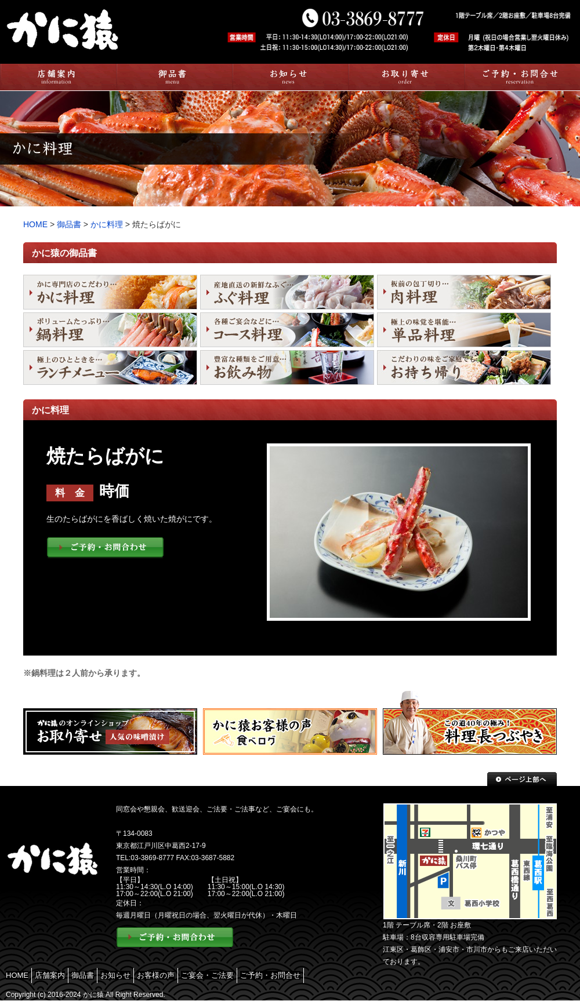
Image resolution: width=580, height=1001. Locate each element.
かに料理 (106, 224)
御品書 (70, 224)
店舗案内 (50, 975)
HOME (35, 224)
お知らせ (115, 975)
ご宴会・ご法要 (207, 975)
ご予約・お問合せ (270, 975)
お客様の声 (156, 975)
